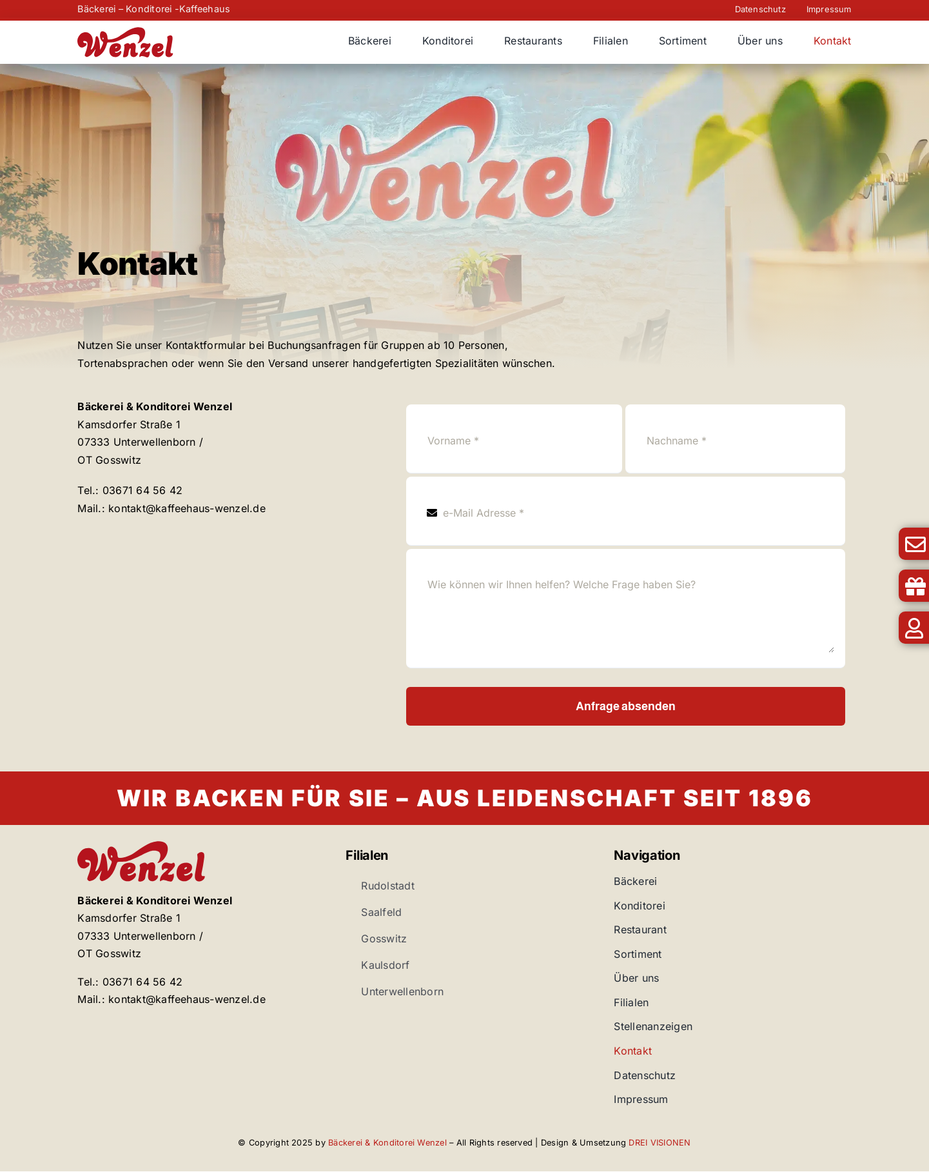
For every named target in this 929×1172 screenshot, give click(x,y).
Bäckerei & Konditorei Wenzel (387, 1142)
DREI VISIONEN (659, 1142)
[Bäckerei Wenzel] (125, 32)
